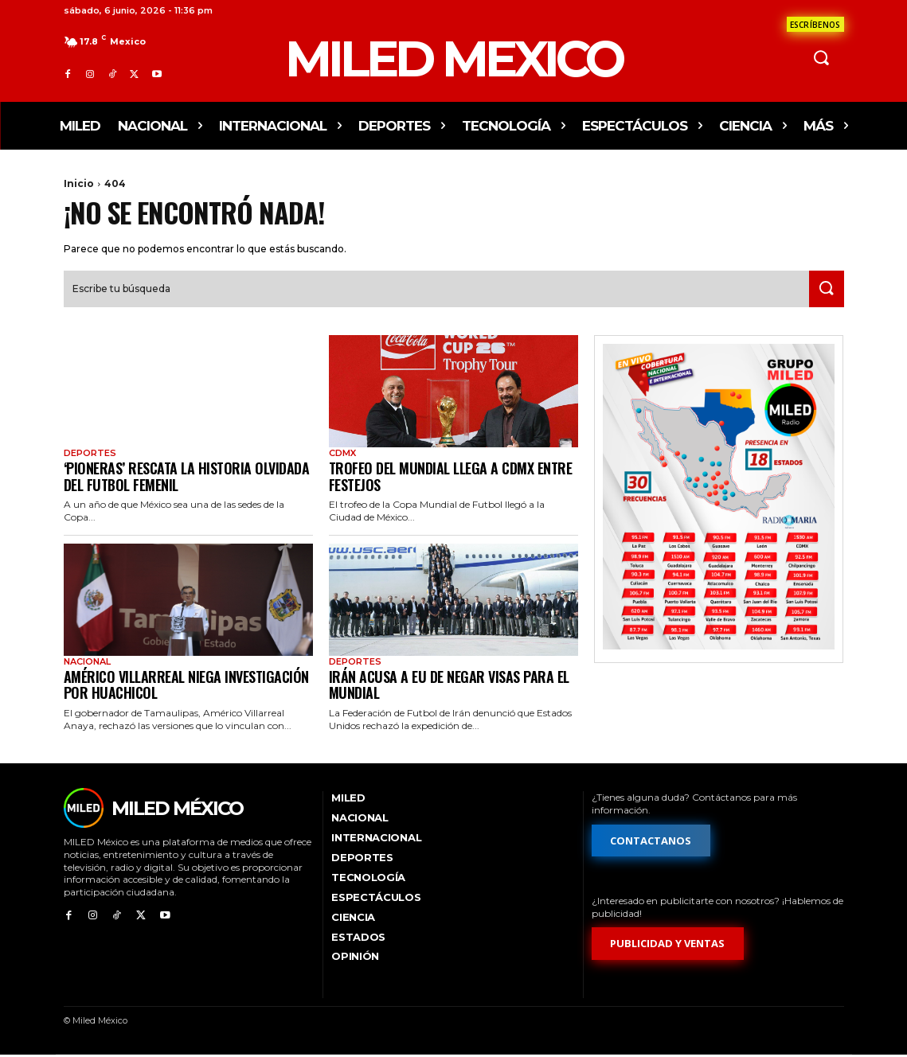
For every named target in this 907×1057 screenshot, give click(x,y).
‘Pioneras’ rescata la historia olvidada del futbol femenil (187, 478)
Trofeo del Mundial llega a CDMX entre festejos (451, 478)
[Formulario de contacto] (815, 24)
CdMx (342, 455)
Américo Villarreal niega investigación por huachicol (186, 686)
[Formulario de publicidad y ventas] (668, 946)
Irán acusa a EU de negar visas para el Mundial (449, 686)
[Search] (823, 290)
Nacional (87, 663)
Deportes (90, 455)
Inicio (79, 183)
